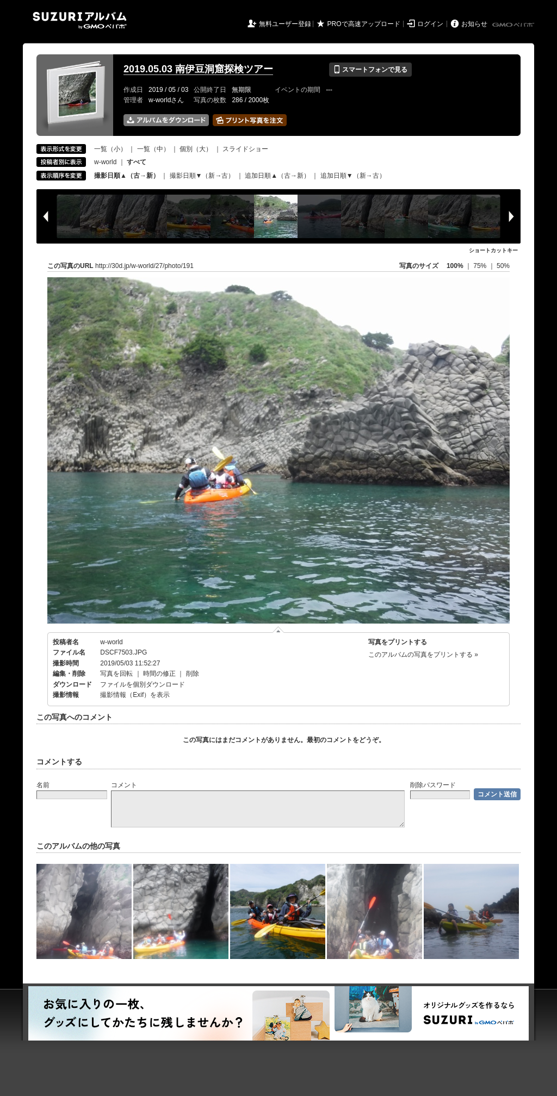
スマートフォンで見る (370, 70)
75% (480, 266)
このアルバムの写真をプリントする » (423, 654)
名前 (42, 785)
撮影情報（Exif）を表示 (135, 695)
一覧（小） (110, 149)
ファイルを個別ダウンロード (142, 684)
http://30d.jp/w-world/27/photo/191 (144, 266)
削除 (192, 673)
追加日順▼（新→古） (353, 175)
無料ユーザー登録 (285, 24)
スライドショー (245, 149)
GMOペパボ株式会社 (514, 25)
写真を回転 (116, 673)
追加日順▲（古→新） (277, 175)
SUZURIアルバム (80, 20)
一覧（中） (153, 149)
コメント (124, 785)
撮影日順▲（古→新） (126, 175)
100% (455, 266)
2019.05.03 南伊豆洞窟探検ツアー (198, 69)
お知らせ (474, 24)
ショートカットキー (493, 250)
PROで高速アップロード (363, 24)
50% (503, 266)
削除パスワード (433, 785)
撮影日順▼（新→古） (202, 175)
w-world (105, 162)
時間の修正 (159, 673)
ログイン (430, 24)
